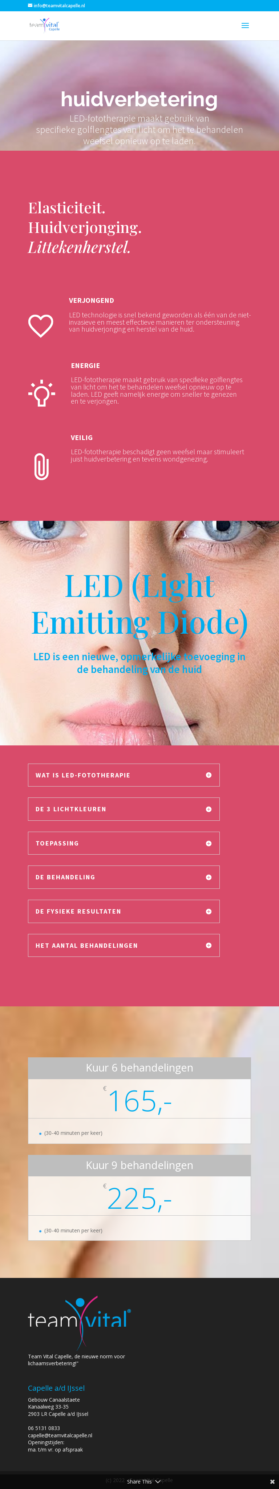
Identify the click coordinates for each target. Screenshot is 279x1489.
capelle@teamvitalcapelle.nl (60, 1435)
